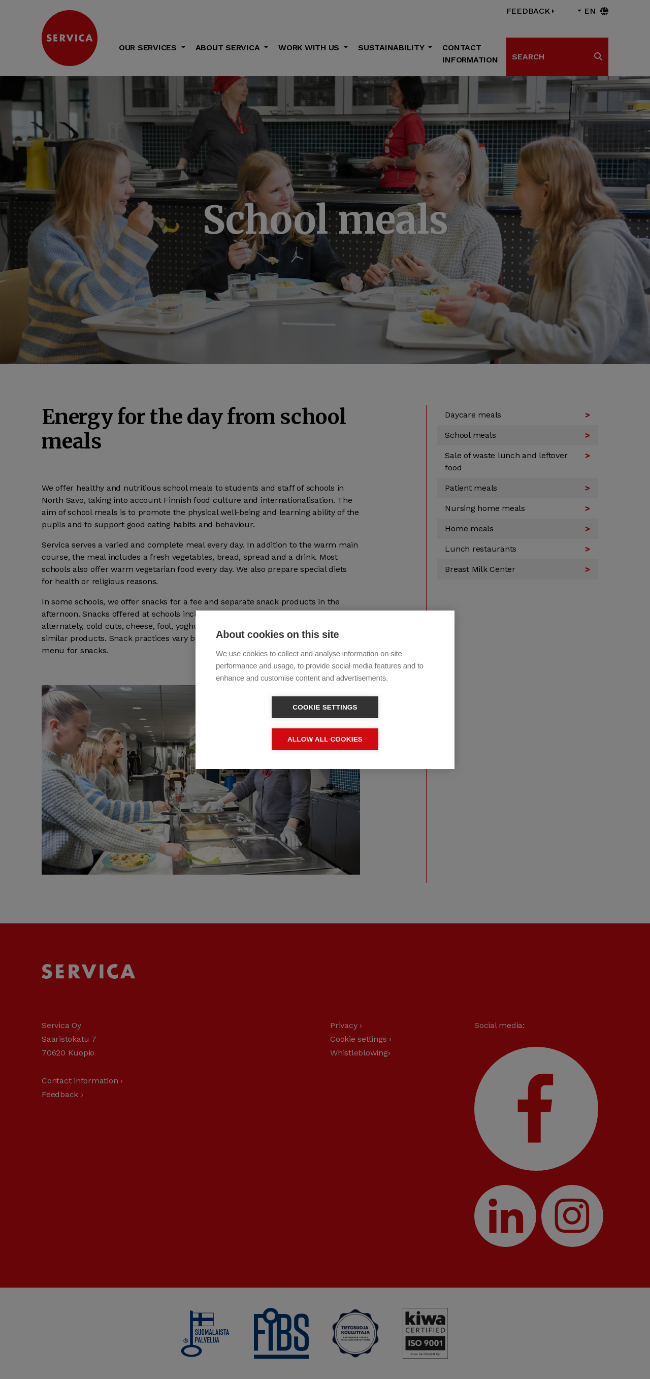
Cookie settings (266, 723)
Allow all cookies (383, 723)
